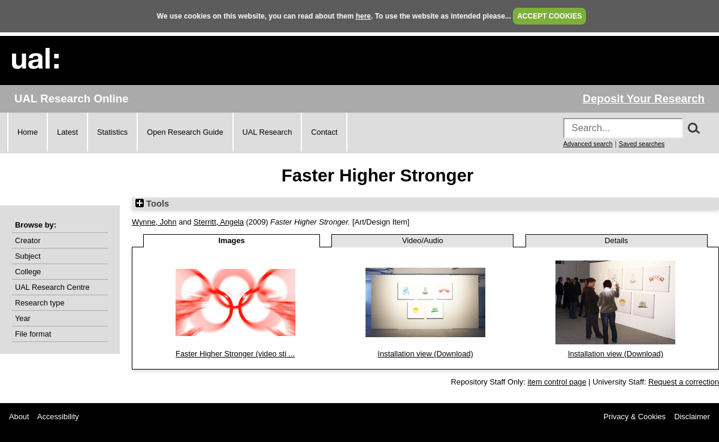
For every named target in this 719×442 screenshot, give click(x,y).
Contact (324, 132)
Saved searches (641, 143)
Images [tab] (232, 240)
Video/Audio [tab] (422, 240)
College (28, 271)
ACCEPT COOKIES (549, 16)
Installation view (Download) (425, 353)
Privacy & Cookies (634, 416)
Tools (152, 203)
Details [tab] (616, 240)
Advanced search (587, 143)
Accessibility (58, 416)
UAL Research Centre (52, 287)
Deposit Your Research (643, 98)
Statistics (112, 132)
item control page (556, 381)
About (19, 416)
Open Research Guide (185, 132)
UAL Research (267, 132)
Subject (28, 256)
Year (23, 318)
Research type (40, 302)
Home (27, 132)
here (363, 16)
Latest (67, 132)
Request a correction (683, 381)
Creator (28, 240)
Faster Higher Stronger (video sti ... (235, 353)
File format (33, 333)
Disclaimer (692, 416)
